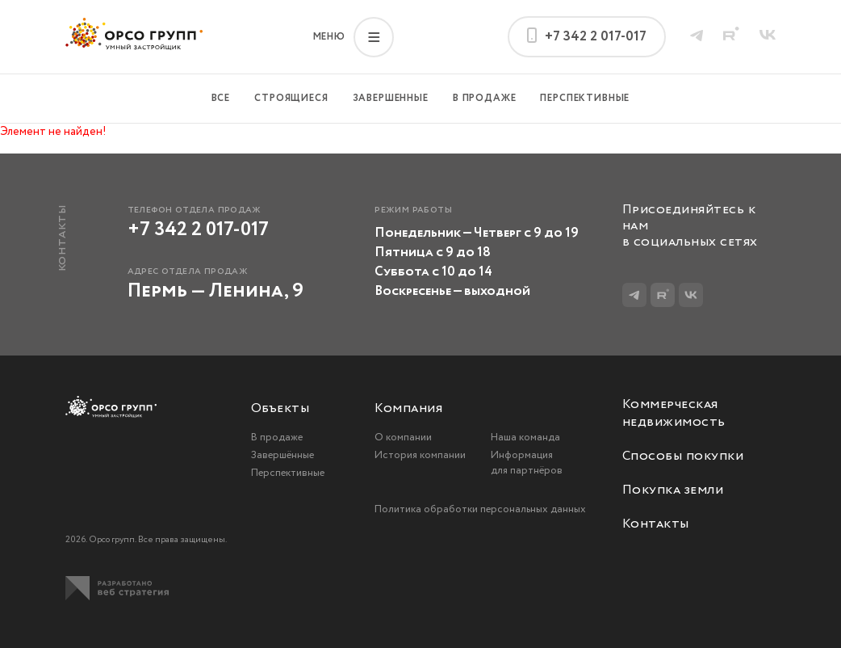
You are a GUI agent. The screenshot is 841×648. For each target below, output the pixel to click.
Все (221, 98)
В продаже (485, 98)
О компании (403, 437)
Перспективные (585, 98)
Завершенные (391, 98)
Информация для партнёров (527, 463)
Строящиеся (291, 98)
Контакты (655, 524)
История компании (420, 455)
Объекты (280, 409)
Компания (408, 409)
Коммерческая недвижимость (674, 413)
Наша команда (525, 437)
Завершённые (282, 455)
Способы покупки (682, 456)
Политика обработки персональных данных (480, 509)
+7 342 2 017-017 (198, 230)
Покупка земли (672, 490)
